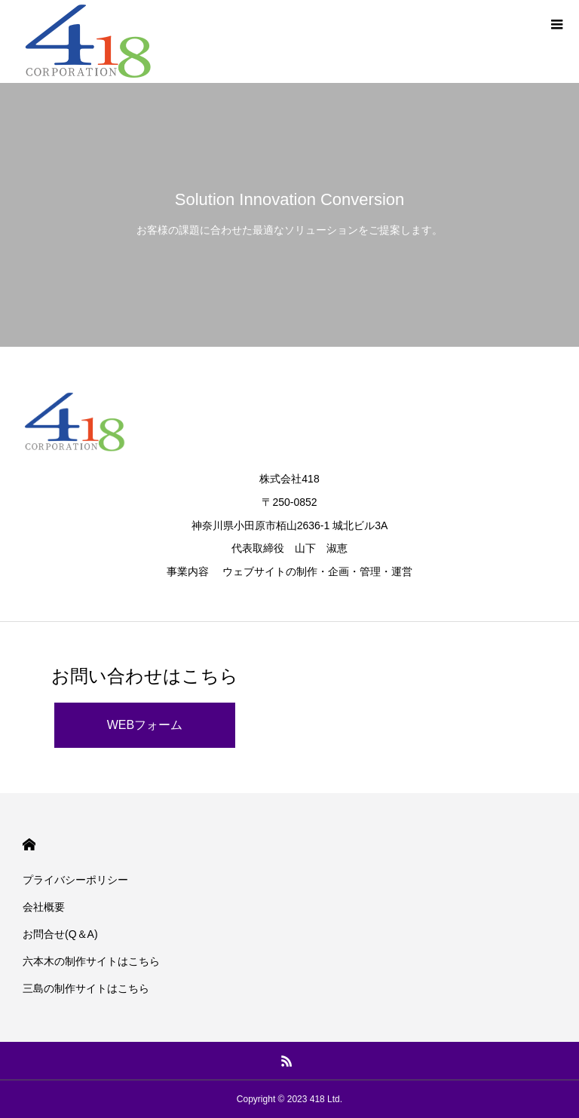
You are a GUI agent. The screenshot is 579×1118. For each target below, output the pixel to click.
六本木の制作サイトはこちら (91, 961)
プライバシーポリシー (75, 880)
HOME (29, 844)
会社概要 (44, 907)
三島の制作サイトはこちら (86, 988)
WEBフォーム (144, 724)
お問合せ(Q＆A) (60, 934)
